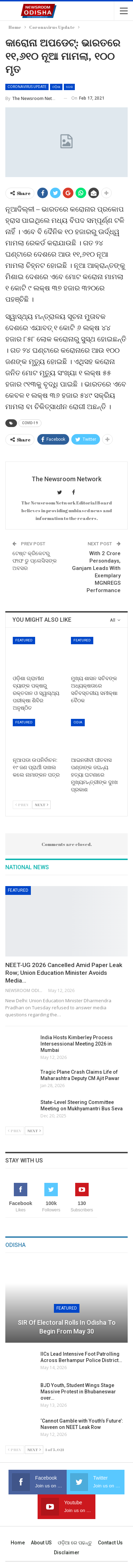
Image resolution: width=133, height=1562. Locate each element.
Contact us (110, 1542)
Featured (24, 640)
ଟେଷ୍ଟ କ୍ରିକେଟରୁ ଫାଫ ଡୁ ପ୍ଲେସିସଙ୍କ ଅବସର (34, 560)
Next (41, 804)
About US (41, 1542)
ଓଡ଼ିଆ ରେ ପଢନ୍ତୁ (75, 1542)
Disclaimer (66, 1552)
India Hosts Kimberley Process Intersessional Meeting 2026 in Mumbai (76, 1044)
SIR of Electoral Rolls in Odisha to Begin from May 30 (67, 1327)
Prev (22, 804)
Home (18, 1542)
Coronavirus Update (26, 87)
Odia (77, 722)
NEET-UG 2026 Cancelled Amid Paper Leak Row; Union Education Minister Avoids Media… (63, 972)
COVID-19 (30, 423)
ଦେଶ (69, 87)
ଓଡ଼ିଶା (56, 87)
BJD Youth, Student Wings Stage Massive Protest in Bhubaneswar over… (78, 1391)
